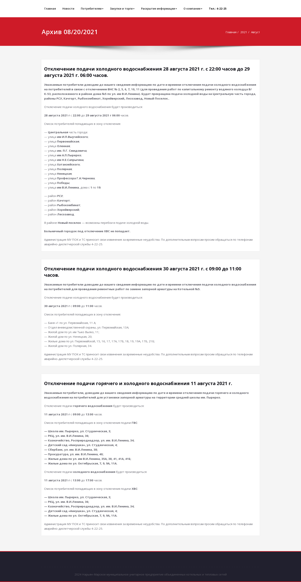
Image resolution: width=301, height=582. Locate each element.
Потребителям (92, 8)
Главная (50, 8)
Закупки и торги (122, 8)
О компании (193, 8)
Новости (68, 8)
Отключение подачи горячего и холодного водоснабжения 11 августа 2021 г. (138, 383)
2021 (244, 32)
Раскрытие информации (159, 8)
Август (255, 32)
